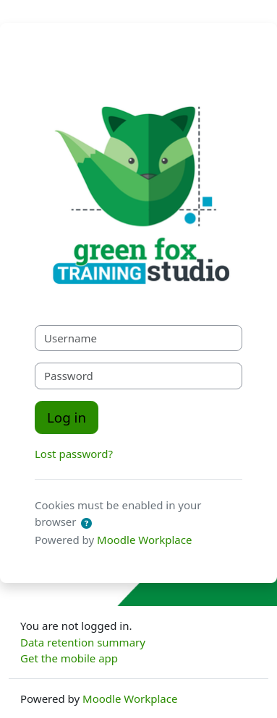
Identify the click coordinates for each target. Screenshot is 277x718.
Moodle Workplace (144, 539)
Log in (66, 417)
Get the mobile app (69, 658)
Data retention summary (82, 642)
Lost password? (74, 453)
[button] (86, 523)
